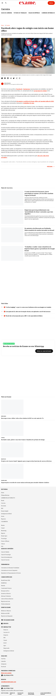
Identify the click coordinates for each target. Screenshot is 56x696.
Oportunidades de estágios (45, 162)
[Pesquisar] (6, 3)
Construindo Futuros (6, 588)
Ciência (3, 543)
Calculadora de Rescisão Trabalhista (10, 567)
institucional (5, 693)
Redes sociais (27, 162)
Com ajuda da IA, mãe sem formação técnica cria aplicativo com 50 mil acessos (27, 311)
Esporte (3, 533)
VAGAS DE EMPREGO (34, 13)
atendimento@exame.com (8, 682)
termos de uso (12, 693)
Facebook (19, 89)
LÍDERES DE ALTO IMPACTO (8, 498)
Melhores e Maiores (6, 610)
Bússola (3, 585)
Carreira (5, 9)
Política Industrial (5, 604)
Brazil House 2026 (5, 580)
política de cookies (20, 693)
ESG (2, 508)
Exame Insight (4, 511)
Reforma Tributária (6, 596)
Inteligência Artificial (6, 513)
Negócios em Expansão (6, 616)
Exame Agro (4, 536)
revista (6, 623)
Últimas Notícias (5, 495)
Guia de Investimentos (6, 557)
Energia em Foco (5, 591)
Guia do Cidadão (5, 552)
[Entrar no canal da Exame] (44, 351)
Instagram (26, 89)
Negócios (3, 519)
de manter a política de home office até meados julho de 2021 (35, 101)
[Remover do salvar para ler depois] (19, 78)
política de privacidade (31, 693)
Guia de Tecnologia (6, 554)
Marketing (3, 530)
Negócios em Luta (5, 601)
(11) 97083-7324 (8, 688)
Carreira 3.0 (6, 632)
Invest (2, 516)
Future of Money (5, 541)
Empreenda (6, 648)
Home (2, 25)
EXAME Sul (4, 583)
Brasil (2, 500)
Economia (3, 505)
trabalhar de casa (28, 103)
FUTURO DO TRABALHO (20, 13)
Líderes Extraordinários (7, 598)
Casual (3, 528)
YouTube (3, 658)
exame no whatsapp (8, 343)
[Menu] (2, 3)
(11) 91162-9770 (8, 675)
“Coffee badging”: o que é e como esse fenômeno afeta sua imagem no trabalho (27, 307)
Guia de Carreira (6, 13)
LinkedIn (3, 661)
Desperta (6, 635)
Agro (5, 645)
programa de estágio (40, 91)
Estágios (34, 162)
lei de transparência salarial (45, 693)
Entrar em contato (6, 673)
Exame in (6, 629)
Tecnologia (4, 538)
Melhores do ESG (5, 613)
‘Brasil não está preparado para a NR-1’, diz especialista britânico (23, 316)
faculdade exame (9, 620)
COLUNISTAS (4, 521)
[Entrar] (51, 3)
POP (2, 546)
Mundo (3, 525)
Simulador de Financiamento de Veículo (11, 573)
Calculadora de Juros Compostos (9, 570)
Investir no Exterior (6, 593)
